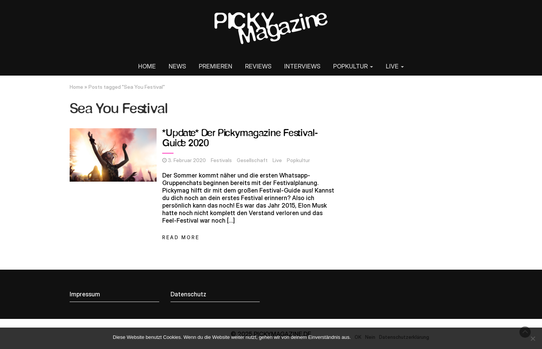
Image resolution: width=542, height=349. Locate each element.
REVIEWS (258, 66)
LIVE (395, 66)
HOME (147, 66)
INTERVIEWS (302, 66)
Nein (370, 337)
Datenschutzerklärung (404, 337)
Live (277, 160)
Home (76, 87)
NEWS (177, 66)
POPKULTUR (353, 66)
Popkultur (298, 160)
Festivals (221, 160)
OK (358, 337)
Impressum (85, 294)
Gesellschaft (252, 160)
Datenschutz (188, 294)
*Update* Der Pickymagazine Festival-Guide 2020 (240, 138)
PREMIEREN (215, 66)
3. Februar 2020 (187, 160)
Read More (180, 237)
